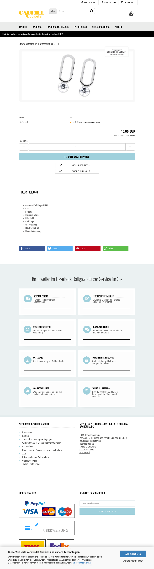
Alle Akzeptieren (133, 554)
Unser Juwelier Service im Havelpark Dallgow (42, 450)
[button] (32, 248)
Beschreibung (29, 191)
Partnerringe (80, 26)
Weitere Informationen (133, 560)
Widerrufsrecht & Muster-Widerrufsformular (41, 443)
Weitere (118, 26)
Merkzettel (128, 2)
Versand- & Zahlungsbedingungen (37, 439)
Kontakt (25, 436)
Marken (23, 26)
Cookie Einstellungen (31, 464)
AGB (24, 453)
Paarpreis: (23, 141)
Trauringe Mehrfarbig (58, 26)
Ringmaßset (27, 446)
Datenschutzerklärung (81, 563)
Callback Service (29, 460)
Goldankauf (85, 452)
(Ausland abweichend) (92, 122)
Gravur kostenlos (87, 449)
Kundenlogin (108, 2)
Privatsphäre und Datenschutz (35, 457)
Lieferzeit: (24, 122)
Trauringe (37, 26)
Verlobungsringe (101, 26)
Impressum (27, 432)
